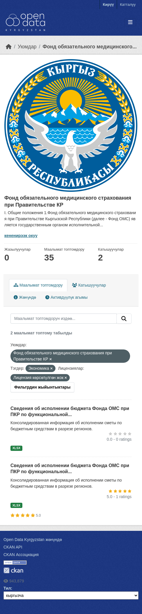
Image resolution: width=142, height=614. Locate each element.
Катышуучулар (89, 285)
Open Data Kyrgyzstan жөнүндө (32, 539)
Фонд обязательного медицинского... (90, 47)
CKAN (13, 570)
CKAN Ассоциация (21, 554)
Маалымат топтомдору (38, 285)
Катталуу (128, 4)
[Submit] (124, 319)
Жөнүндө (25, 297)
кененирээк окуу (20, 235)
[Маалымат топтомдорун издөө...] (63, 319)
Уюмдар (27, 47)
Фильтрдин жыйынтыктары (42, 387)
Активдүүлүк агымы (66, 297)
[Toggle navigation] (130, 22)
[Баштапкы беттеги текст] (9, 47)
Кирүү (108, 4)
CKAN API (12, 547)
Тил (7, 588)
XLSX (16, 448)
